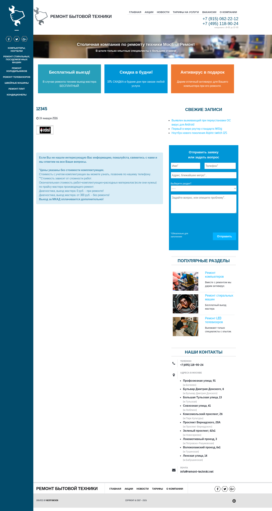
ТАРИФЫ (167, 488)
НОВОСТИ (152, 488)
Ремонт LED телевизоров (214, 320)
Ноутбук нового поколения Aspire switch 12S (199, 133)
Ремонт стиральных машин (219, 297)
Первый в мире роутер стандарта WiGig (197, 128)
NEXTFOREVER (52, 503)
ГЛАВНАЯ (124, 488)
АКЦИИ (138, 488)
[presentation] (197, 223)
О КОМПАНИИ (147, 493)
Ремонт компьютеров (214, 275)
